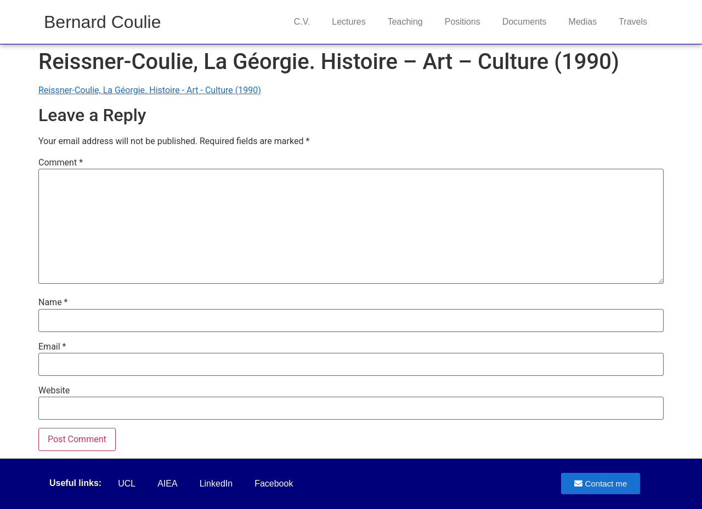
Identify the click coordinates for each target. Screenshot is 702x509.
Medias (583, 21)
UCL (126, 483)
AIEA (167, 483)
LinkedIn (216, 483)
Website (54, 390)
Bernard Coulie (102, 22)
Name (53, 302)
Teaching (405, 21)
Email (52, 346)
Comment (60, 162)
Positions (462, 21)
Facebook (273, 483)
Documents (524, 21)
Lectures (348, 21)
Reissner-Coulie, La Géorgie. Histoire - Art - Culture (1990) (149, 90)
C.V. (302, 21)
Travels (633, 21)
